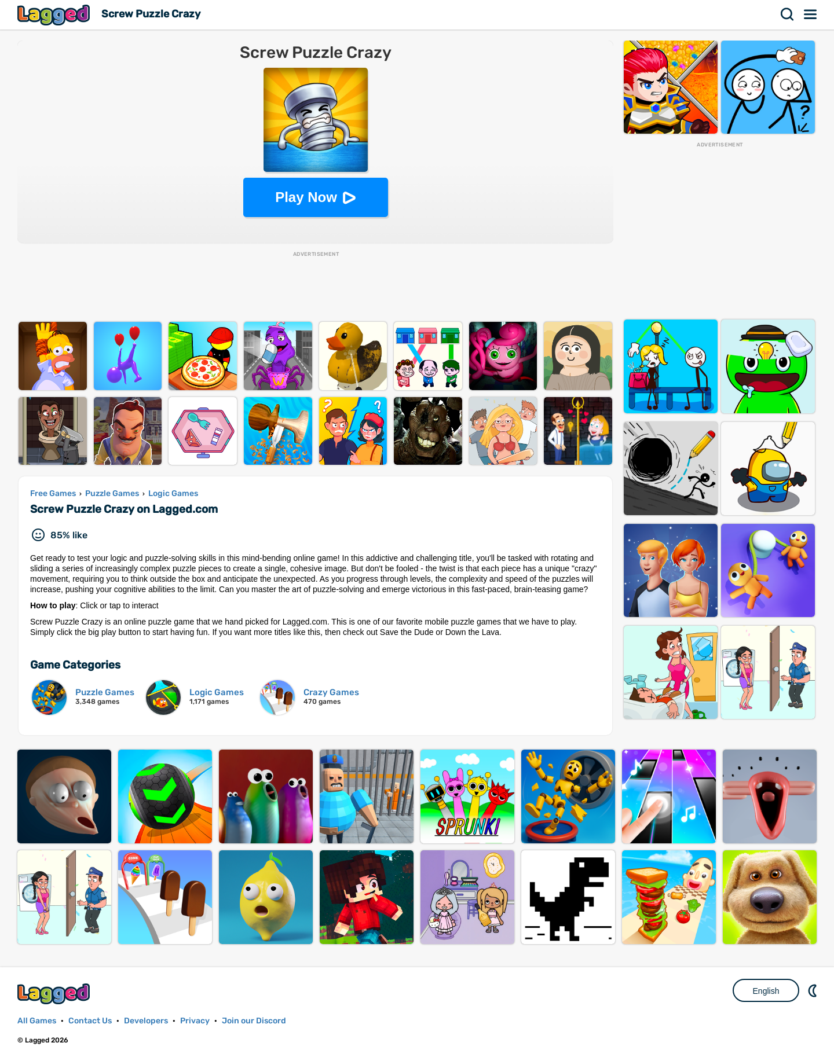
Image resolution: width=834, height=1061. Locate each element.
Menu (810, 14)
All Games (36, 1021)
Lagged (55, 15)
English (766, 991)
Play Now (306, 197)
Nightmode (813, 990)
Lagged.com (55, 993)
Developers (146, 1021)
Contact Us (90, 1021)
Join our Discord (254, 1021)
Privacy (195, 1021)
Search (787, 14)
